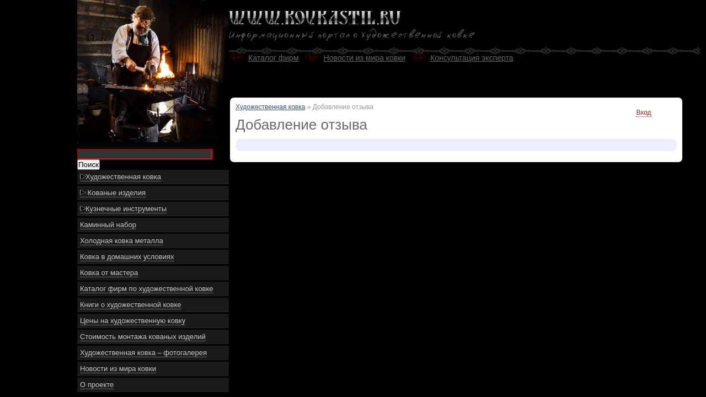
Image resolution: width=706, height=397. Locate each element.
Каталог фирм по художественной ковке (146, 289)
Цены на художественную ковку (132, 320)
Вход (643, 112)
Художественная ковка (120, 177)
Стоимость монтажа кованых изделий (143, 336)
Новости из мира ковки (118, 368)
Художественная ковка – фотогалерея (143, 352)
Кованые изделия (113, 193)
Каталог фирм (273, 57)
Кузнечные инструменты (123, 209)
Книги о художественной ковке (130, 305)
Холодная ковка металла (121, 241)
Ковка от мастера (109, 273)
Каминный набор (108, 225)
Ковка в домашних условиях (127, 257)
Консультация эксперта (471, 57)
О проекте (97, 384)
